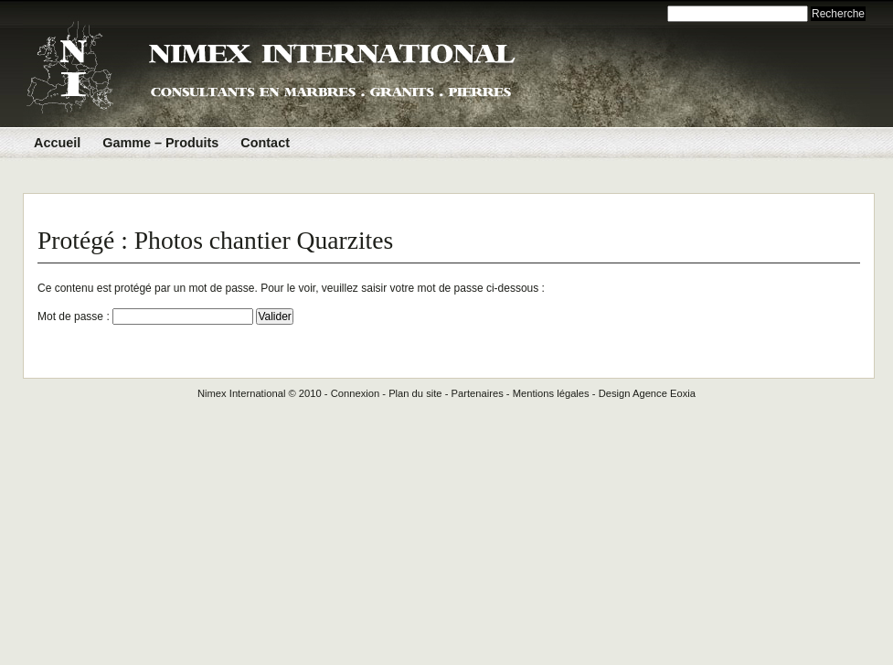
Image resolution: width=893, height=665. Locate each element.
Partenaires (478, 393)
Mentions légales (551, 393)
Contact (265, 142)
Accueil (57, 142)
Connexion (355, 393)
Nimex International (241, 393)
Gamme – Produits (160, 142)
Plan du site (414, 393)
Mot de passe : (145, 316)
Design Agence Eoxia (647, 393)
